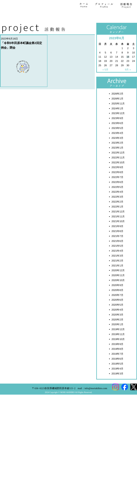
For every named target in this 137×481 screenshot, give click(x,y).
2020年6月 (117, 362)
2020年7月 (117, 357)
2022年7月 (117, 239)
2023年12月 (118, 176)
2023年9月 (117, 180)
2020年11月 (118, 337)
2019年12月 (118, 391)
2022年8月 (117, 234)
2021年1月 (117, 328)
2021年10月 (118, 283)
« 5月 (105, 132)
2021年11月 (118, 279)
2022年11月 (118, 220)
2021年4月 (117, 313)
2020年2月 (117, 382)
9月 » (128, 132)
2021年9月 (117, 288)
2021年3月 (117, 318)
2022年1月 (117, 269)
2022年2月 (117, 264)
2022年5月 (117, 249)
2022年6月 (117, 244)
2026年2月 (117, 156)
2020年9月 (117, 347)
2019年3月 (117, 436)
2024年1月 (117, 171)
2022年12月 (118, 215)
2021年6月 (117, 303)
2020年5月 (117, 367)
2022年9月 (117, 230)
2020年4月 (117, 372)
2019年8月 (117, 411)
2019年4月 (117, 431)
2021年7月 (117, 298)
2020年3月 (117, 377)
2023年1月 (117, 210)
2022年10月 (118, 225)
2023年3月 (117, 200)
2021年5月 (117, 308)
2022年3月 (117, 259)
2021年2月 (117, 323)
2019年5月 (117, 426)
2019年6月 (117, 421)
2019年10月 (118, 401)
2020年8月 (117, 352)
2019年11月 (118, 396)
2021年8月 (117, 293)
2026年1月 (117, 161)
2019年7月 (117, 416)
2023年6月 (117, 185)
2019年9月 (117, 406)
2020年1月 (117, 387)
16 (128, 119)
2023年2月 (117, 205)
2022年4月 (117, 254)
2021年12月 (118, 274)
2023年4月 (117, 195)
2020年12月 (118, 333)
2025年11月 (118, 166)
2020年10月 (118, 342)
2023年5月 (117, 190)
